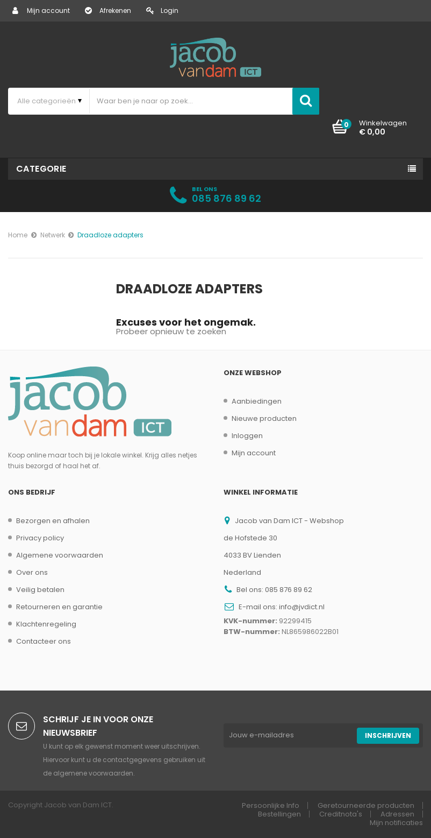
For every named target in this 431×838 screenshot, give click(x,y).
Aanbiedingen (257, 401)
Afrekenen (108, 10)
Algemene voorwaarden (59, 555)
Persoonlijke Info (270, 805)
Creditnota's (340, 814)
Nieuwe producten (264, 418)
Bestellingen (279, 814)
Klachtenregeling (46, 624)
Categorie (41, 169)
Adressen (397, 814)
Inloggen (247, 436)
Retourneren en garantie (59, 607)
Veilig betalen (40, 590)
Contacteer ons (43, 641)
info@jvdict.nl (302, 607)
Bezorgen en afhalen (53, 521)
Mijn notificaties (396, 822)
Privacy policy (40, 538)
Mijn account (41, 10)
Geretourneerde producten (366, 805)
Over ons (32, 572)
